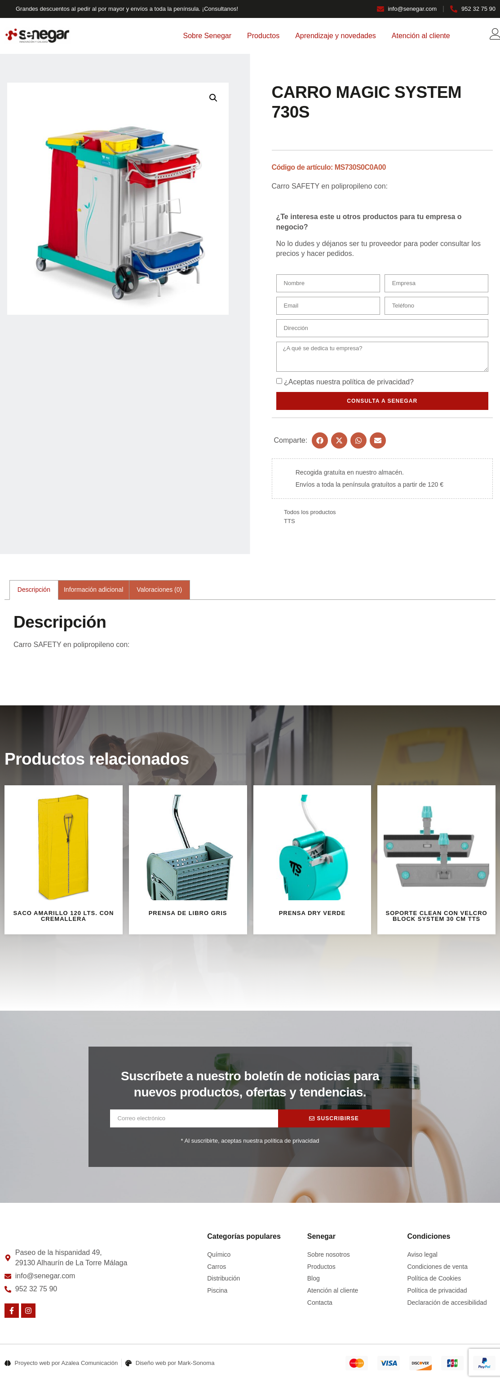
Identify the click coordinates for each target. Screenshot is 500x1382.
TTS (289, 522)
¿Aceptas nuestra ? (349, 383)
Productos (263, 36)
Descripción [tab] (34, 591)
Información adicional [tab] (93, 591)
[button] (213, 98)
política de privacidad (376, 383)
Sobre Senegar (207, 36)
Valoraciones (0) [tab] (159, 591)
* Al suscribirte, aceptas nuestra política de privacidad (250, 1142)
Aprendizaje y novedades (335, 36)
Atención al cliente (421, 36)
